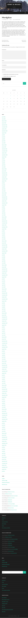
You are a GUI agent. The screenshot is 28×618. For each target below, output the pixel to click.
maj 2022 (3, 211)
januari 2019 (4, 291)
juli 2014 (3, 399)
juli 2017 (3, 327)
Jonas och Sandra (5, 584)
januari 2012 (4, 459)
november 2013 (4, 415)
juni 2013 (3, 425)
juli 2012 (3, 447)
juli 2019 (3, 279)
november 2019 (4, 271)
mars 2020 (3, 263)
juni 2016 (3, 353)
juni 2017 (3, 329)
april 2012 (3, 453)
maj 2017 (3, 331)
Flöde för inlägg (4, 480)
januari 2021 (4, 243)
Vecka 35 (3, 605)
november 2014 (4, 391)
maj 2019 (3, 283)
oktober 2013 (4, 417)
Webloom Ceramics (11, 491)
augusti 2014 (4, 397)
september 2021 (4, 227)
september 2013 (4, 419)
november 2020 (4, 247)
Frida (3, 582)
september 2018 (4, 299)
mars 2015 (3, 383)
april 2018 (3, 309)
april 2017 (3, 333)
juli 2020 (3, 255)
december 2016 (4, 341)
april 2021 (3, 237)
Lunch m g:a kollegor (11, 503)
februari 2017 (4, 337)
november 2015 (4, 367)
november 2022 (4, 199)
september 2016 (4, 347)
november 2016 (4, 343)
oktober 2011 (4, 465)
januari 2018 (4, 315)
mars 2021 (3, 239)
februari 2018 (4, 313)
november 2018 (4, 295)
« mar (3, 109)
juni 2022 (3, 209)
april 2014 (3, 405)
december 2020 (4, 245)
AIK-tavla (3, 607)
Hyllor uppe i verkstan (5, 41)
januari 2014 (4, 411)
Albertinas (3, 580)
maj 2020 (3, 259)
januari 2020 (4, 267)
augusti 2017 (4, 325)
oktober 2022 (4, 201)
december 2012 (4, 437)
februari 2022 (4, 217)
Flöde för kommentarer (6, 482)
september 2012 (4, 443)
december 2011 (4, 461)
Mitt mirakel (4, 523)
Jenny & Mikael (14, 4)
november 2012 (4, 439)
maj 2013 (3, 427)
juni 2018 (3, 305)
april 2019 (3, 285)
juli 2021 (3, 231)
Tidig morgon (24, 41)
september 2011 (4, 467)
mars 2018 (3, 311)
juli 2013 (3, 423)
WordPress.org (4, 484)
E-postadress (4, 65)
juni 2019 (3, 281)
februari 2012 (4, 457)
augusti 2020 (4, 253)
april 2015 (3, 381)
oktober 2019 (4, 273)
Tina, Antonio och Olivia (6, 590)
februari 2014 (4, 409)
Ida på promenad (11, 507)
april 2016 (3, 357)
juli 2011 (3, 471)
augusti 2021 (4, 229)
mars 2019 (3, 287)
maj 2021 (3, 235)
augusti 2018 (4, 301)
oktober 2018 (4, 297)
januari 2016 (4, 363)
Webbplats (4, 69)
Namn (3, 60)
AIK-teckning (4, 597)
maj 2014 (3, 403)
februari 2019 (4, 289)
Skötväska (3, 611)
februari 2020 (4, 265)
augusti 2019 (4, 277)
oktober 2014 (4, 393)
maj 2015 (3, 379)
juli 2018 (3, 303)
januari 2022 (4, 219)
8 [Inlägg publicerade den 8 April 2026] (10, 98)
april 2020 (3, 261)
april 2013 (3, 429)
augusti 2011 (4, 469)
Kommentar (4, 49)
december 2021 (4, 221)
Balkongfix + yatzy (5, 601)
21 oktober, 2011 (5, 19)
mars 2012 (3, 455)
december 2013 (4, 413)
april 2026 (3, 116)
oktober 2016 (4, 345)
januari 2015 (4, 387)
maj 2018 (3, 307)
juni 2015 (3, 377)
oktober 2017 (4, 321)
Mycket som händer (14, 495)
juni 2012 (3, 449)
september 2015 (4, 371)
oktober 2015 (4, 369)
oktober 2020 (4, 249)
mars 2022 (3, 215)
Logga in (3, 478)
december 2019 (4, 269)
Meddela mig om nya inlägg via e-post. (9, 76)
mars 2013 (3, 431)
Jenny (11, 19)
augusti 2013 (4, 421)
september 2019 (4, 275)
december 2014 (4, 389)
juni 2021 (3, 233)
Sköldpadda (10, 499)
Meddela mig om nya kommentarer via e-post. (10, 74)
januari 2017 (4, 339)
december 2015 (4, 365)
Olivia (3, 588)
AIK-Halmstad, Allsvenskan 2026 (7, 609)
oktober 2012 (4, 441)
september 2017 (4, 323)
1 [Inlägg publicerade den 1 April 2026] (10, 95)
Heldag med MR (4, 603)
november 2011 (4, 463)
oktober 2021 (4, 225)
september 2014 (4, 395)
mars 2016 (3, 359)
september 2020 (4, 251)
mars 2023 (3, 191)
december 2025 (4, 124)
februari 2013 (4, 433)
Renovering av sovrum (5, 599)
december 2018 (4, 293)
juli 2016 (3, 351)
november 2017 (4, 319)
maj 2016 (3, 355)
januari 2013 (4, 435)
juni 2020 (3, 257)
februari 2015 (4, 385)
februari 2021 (4, 241)
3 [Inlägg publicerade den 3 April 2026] (17, 95)
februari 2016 (4, 361)
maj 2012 (3, 451)
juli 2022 (3, 207)
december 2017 (4, 317)
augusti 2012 (4, 445)
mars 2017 (3, 335)
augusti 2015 (4, 373)
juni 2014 (3, 401)
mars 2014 (3, 407)
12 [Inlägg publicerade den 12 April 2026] (24, 98)
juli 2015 (3, 375)
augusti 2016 (4, 349)
